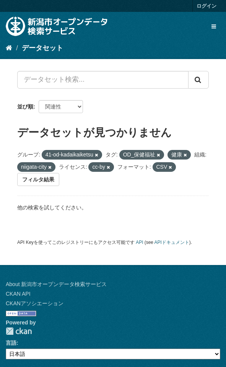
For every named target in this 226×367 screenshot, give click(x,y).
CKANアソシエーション (34, 303)
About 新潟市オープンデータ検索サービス (56, 284)
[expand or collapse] (213, 26)
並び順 (25, 107)
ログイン (206, 6)
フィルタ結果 (38, 179)
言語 (11, 343)
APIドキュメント (171, 242)
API (139, 242)
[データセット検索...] (103, 80)
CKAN (19, 331)
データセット (42, 48)
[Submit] (198, 80)
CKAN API (18, 294)
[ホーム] (9, 48)
